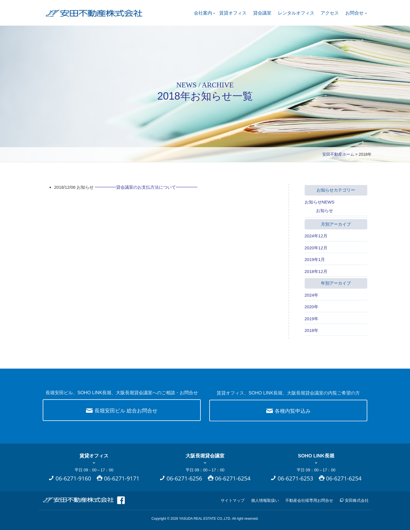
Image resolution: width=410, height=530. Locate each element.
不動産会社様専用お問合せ (309, 500)
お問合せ (354, 13)
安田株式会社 (354, 500)
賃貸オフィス (233, 13)
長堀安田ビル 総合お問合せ (121, 413)
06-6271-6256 (184, 478)
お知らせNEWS (320, 202)
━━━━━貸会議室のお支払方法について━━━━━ (146, 187)
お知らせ (324, 210)
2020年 (311, 306)
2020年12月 (316, 247)
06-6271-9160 (73, 478)
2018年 (311, 330)
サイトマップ (233, 500)
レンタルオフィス (296, 13)
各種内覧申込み (288, 416)
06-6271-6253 (295, 478)
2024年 (311, 295)
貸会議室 (262, 13)
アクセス (330, 13)
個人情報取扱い (265, 500)
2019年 (311, 318)
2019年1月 (315, 259)
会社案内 (203, 13)
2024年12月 (316, 235)
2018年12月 (316, 271)
